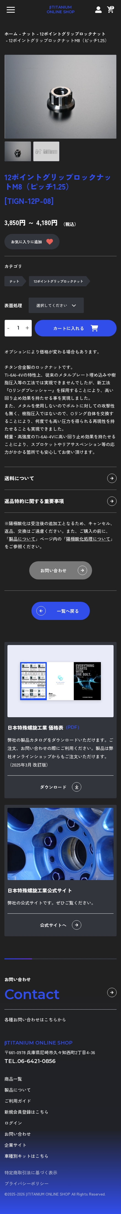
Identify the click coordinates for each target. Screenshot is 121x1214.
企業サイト (15, 1145)
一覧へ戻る (57, 611)
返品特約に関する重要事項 (60, 501)
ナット (14, 281)
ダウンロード (60, 787)
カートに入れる (75, 328)
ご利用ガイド (17, 1101)
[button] (11, 9)
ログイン (13, 1123)
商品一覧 (13, 1079)
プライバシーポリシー (26, 1183)
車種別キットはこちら (26, 1156)
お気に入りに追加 (32, 241)
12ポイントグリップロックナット (58, 281)
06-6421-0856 (36, 1061)
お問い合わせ (63, 570)
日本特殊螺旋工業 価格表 (44, 727)
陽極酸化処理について (88, 538)
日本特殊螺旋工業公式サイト (39, 890)
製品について (22, 538)
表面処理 (13, 305)
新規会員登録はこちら (26, 1112)
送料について (60, 478)
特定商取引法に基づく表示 (30, 1172)
